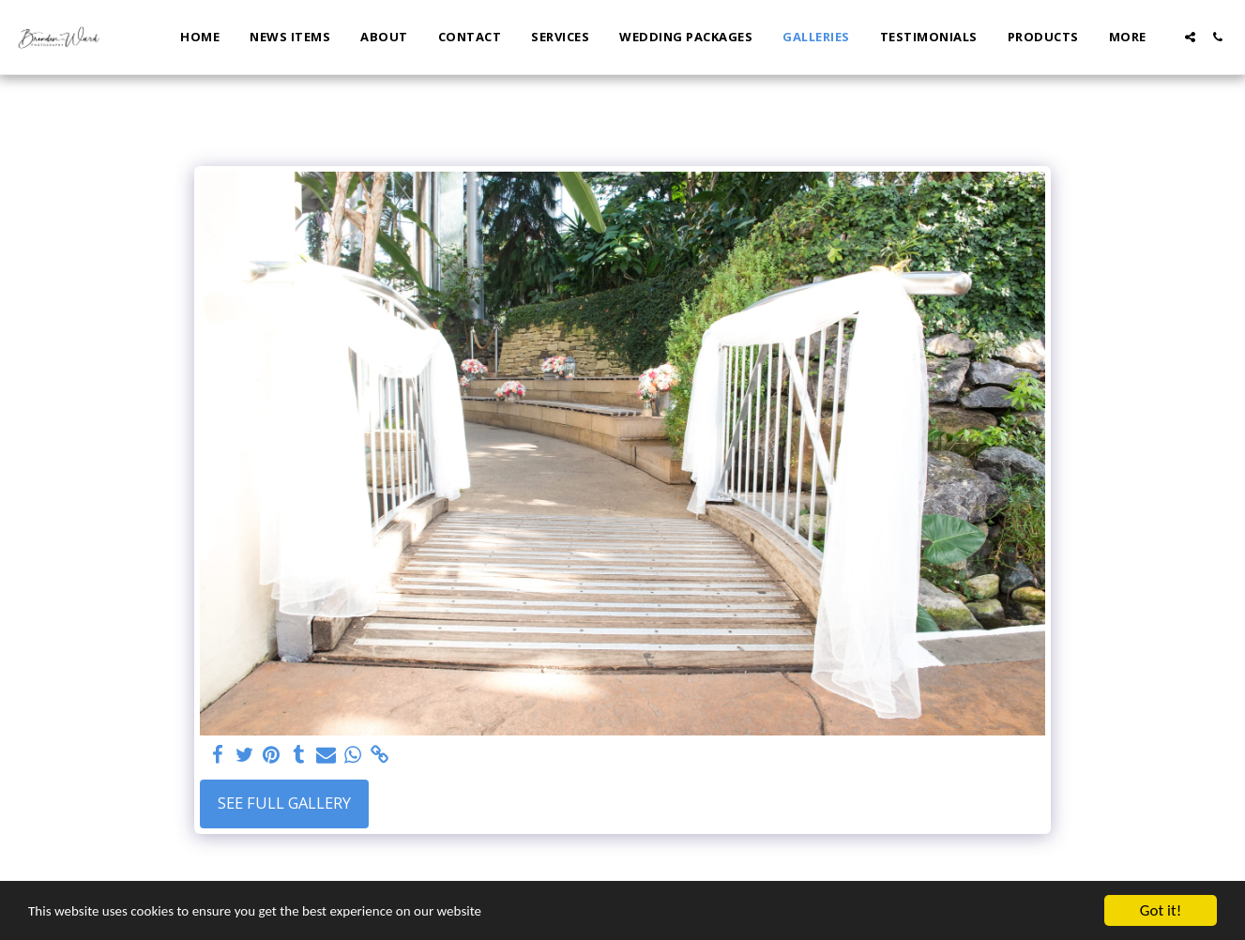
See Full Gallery (284, 802)
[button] (1190, 37)
